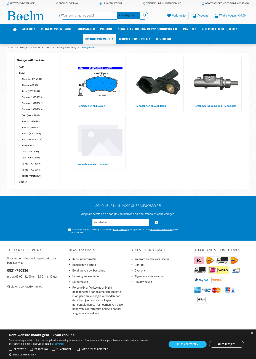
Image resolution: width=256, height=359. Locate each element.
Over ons (140, 270)
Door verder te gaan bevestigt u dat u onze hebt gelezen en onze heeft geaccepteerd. (124, 230)
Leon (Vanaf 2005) (31, 157)
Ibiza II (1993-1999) (31, 121)
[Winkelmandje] (230, 15)
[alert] (128, 344)
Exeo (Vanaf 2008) (31, 115)
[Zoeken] (144, 16)
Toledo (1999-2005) (31, 170)
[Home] (15, 29)
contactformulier (31, 286)
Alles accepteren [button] (187, 344)
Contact (139, 265)
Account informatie (84, 259)
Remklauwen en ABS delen (151, 106)
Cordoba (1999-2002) (32, 103)
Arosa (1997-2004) (31, 91)
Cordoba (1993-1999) (32, 97)
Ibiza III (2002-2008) (31, 133)
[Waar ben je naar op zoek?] (88, 16)
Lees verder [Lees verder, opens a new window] (58, 343)
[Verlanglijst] (176, 15)
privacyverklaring (121, 229)
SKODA (23, 181)
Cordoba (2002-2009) (32, 109)
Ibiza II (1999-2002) (31, 127)
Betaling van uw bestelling (88, 270)
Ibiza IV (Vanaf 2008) (32, 139)
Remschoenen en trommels (93, 164)
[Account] (200, 15)
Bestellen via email (84, 265)
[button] (86, 354)
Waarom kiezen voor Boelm (152, 259)
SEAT (22, 72)
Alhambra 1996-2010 (32, 79)
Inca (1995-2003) (30, 145)
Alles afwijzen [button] (227, 344)
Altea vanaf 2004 (30, 85)
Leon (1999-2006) (30, 151)
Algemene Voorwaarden (149, 276)
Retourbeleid (80, 282)
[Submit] (156, 222)
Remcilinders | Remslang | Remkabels (215, 106)
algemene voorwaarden (161, 229)
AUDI (22, 66)
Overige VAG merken (30, 60)
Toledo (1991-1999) (31, 164)
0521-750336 (17, 270)
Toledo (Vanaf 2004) (31, 176)
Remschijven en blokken (91, 106)
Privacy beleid (143, 282)
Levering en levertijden (86, 276)
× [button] (252, 333)
